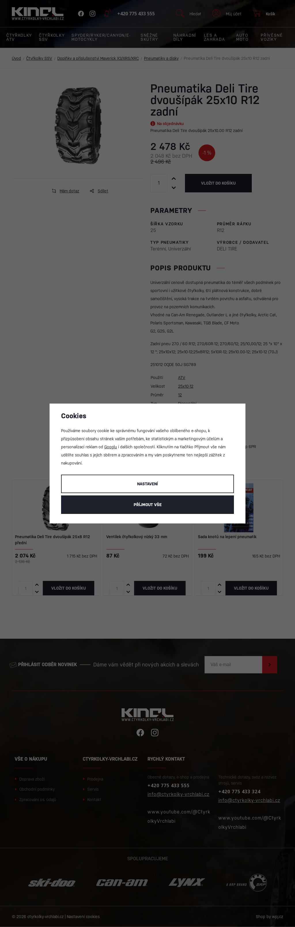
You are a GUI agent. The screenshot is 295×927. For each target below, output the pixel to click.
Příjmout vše (148, 504)
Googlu (110, 447)
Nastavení (147, 484)
